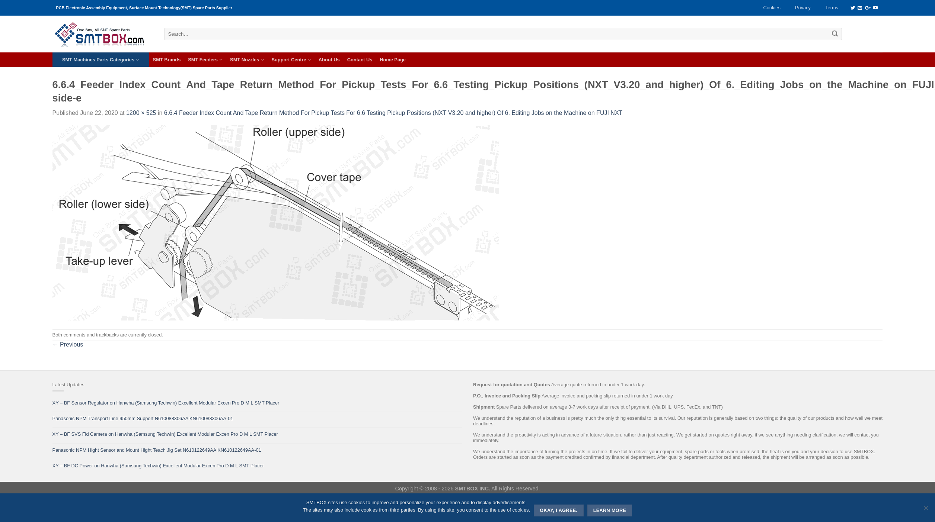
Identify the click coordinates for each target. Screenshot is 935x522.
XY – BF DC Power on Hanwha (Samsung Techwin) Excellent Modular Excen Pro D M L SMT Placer (158, 465)
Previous (67, 344)
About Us (329, 59)
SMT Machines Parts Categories (100, 59)
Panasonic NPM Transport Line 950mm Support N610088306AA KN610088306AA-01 (142, 418)
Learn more (609, 510)
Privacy (803, 7)
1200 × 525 (141, 113)
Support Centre (291, 59)
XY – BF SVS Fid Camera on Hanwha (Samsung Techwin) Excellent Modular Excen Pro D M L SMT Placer (165, 434)
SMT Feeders (205, 59)
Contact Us (360, 59)
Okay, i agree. (558, 510)
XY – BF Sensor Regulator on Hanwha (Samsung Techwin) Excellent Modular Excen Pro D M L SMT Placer (166, 403)
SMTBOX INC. (472, 489)
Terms (831, 7)
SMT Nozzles (247, 59)
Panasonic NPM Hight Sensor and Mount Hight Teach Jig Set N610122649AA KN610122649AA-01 (156, 450)
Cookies (772, 7)
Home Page (393, 59)
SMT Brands (167, 59)
